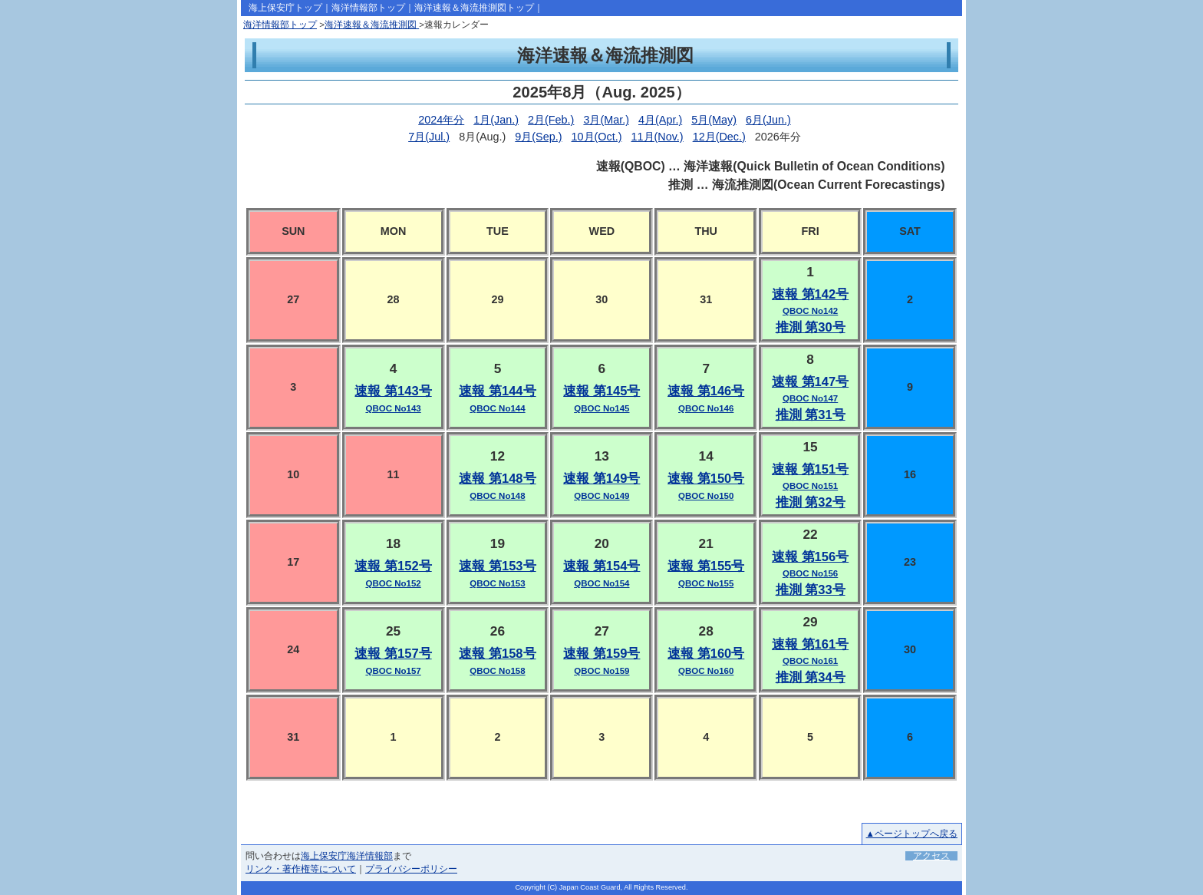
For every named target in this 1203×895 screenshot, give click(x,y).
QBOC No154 (601, 583)
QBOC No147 (810, 398)
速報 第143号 (392, 391)
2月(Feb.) (551, 120)
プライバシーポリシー (411, 869)
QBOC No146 (705, 408)
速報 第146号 (705, 391)
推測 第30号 (810, 327)
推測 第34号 (810, 677)
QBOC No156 (810, 573)
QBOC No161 (810, 660)
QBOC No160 (705, 670)
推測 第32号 (810, 502)
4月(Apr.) (660, 120)
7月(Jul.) (429, 136)
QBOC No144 (497, 408)
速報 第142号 (810, 294)
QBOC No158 (497, 670)
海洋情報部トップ (368, 7)
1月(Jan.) (496, 120)
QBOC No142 (810, 310)
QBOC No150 (705, 495)
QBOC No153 (497, 583)
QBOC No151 (810, 485)
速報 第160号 (705, 653)
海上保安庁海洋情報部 (347, 855)
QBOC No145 (601, 408)
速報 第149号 (601, 478)
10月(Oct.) (597, 136)
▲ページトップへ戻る (911, 833)
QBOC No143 (392, 408)
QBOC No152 (392, 583)
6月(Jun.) (768, 120)
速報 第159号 (601, 653)
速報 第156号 (810, 557)
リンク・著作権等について (301, 869)
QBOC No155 (705, 583)
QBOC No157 (392, 670)
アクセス (931, 855)
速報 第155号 (705, 566)
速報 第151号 (810, 469)
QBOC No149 (601, 495)
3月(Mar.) (606, 120)
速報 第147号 (810, 382)
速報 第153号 (497, 566)
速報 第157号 (392, 653)
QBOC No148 (497, 495)
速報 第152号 (392, 566)
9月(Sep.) (538, 136)
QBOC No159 (601, 670)
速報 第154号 (601, 566)
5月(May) (714, 120)
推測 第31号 (810, 415)
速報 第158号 (497, 653)
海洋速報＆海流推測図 (372, 24)
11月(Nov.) (657, 136)
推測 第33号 (810, 590)
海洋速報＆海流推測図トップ (474, 7)
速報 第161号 (810, 644)
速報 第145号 (601, 391)
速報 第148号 (497, 478)
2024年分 (441, 120)
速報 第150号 (705, 478)
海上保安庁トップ (285, 7)
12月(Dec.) (719, 136)
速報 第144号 (497, 391)
